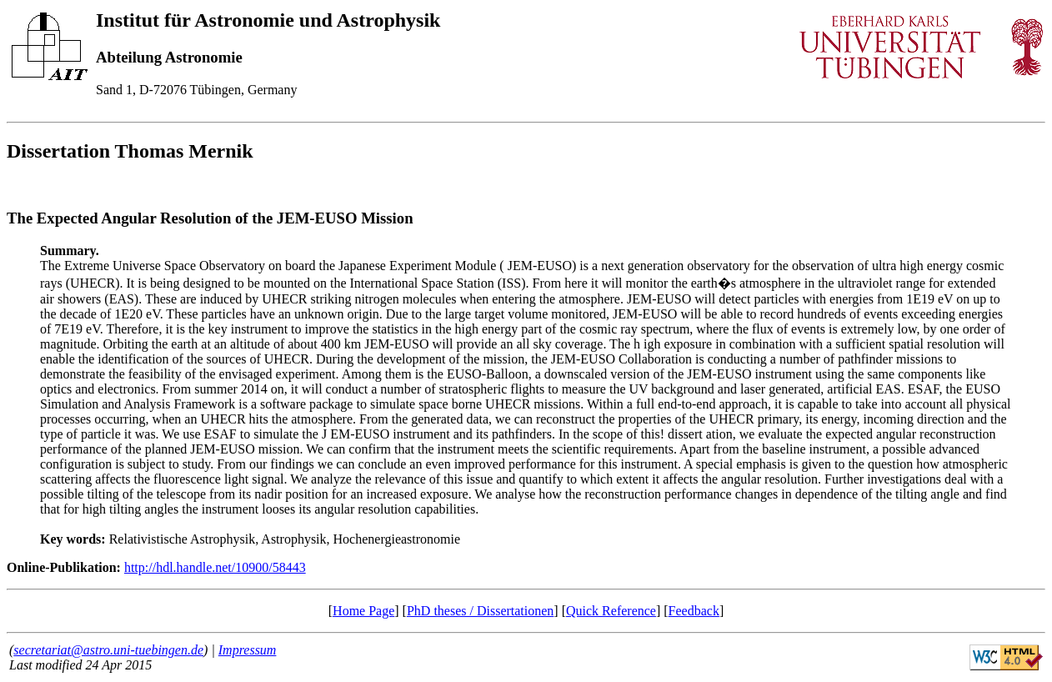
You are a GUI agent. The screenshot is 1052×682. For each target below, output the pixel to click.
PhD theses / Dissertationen (480, 611)
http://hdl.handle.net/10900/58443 (215, 567)
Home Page (363, 611)
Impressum (247, 650)
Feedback (694, 611)
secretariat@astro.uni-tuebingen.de (108, 650)
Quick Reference (611, 611)
